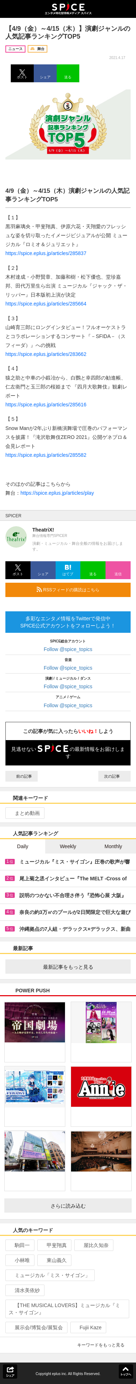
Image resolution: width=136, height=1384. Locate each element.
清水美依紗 (24, 1290)
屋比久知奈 (93, 1245)
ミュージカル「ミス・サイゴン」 (49, 1275)
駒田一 (19, 1245)
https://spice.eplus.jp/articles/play (57, 493)
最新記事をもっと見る (84, 967)
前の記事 (21, 776)
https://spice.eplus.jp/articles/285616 (45, 404)
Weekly (68, 846)
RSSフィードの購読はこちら (81, 589)
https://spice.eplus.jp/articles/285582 (45, 455)
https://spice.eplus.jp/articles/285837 (45, 253)
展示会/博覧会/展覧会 (36, 1327)
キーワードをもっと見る (104, 1345)
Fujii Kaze (88, 1327)
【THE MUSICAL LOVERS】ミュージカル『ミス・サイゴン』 (64, 1308)
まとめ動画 (24, 813)
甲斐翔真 (54, 1245)
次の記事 (114, 776)
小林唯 (19, 1260)
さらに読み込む (88, 1206)
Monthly (113, 846)
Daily (22, 846)
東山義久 (54, 1260)
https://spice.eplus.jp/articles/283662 (45, 354)
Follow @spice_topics (68, 649)
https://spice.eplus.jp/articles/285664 (45, 304)
